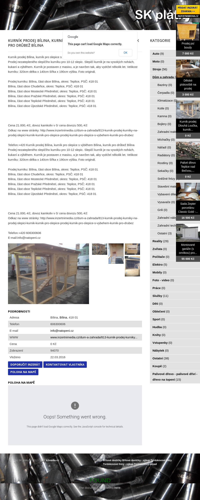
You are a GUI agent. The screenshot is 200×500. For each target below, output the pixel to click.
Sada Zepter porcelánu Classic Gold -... (188, 207)
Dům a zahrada (165, 77)
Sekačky (165, 170)
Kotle (163, 108)
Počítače (161, 256)
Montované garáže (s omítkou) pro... (188, 248)
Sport (159, 319)
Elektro (160, 264)
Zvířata (160, 249)
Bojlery (164, 124)
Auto (158, 53)
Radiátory (166, 155)
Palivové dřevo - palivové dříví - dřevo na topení (175, 376)
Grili (162, 210)
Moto (158, 61)
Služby (160, 295)
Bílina (63, 317)
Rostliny (165, 163)
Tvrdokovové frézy (161, 460)
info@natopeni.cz (62, 330)
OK (125, 52)
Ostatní (165, 233)
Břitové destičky (112, 460)
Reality (161, 241)
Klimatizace (167, 100)
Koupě (159, 366)
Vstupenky (162, 342)
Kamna (165, 116)
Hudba (159, 327)
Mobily (160, 272)
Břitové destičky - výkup (136, 460)
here (117, 487)
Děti (158, 303)
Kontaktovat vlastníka (65, 364)
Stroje (160, 69)
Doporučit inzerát (25, 364)
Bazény (165, 85)
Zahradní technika (172, 225)
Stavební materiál (171, 186)
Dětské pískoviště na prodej (188, 84)
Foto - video (163, 280)
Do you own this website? (81, 52)
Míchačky (166, 139)
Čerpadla (166, 92)
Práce (159, 288)
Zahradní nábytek (171, 217)
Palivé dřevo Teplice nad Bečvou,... (188, 166)
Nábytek (161, 350)
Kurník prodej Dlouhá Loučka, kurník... (188, 125)
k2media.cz (52, 460)
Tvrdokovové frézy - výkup (118, 464)
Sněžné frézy (169, 178)
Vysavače (166, 202)
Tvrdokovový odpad (145, 464)
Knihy (159, 335)
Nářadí (164, 147)
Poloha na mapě (23, 372)
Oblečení (161, 311)
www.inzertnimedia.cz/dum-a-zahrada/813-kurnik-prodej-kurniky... (93, 337)
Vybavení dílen (170, 194)
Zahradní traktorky (172, 131)
